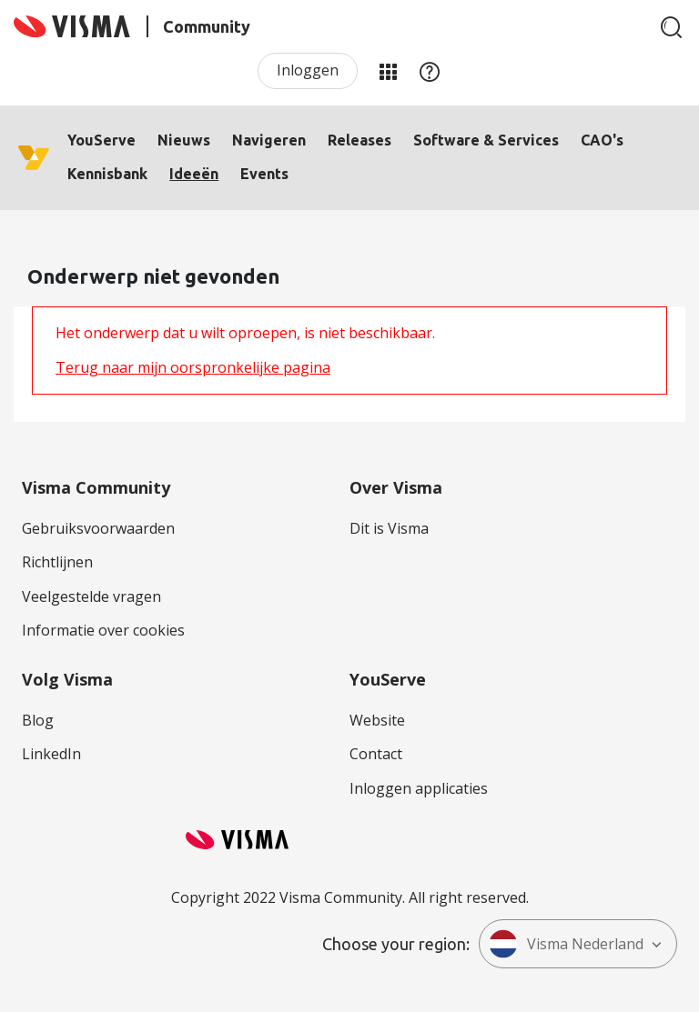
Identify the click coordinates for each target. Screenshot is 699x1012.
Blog (38, 720)
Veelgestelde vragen (91, 596)
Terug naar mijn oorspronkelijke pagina (193, 367)
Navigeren (269, 140)
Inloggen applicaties (419, 788)
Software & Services (486, 140)
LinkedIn (51, 754)
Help (430, 71)
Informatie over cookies (103, 630)
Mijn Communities (388, 71)
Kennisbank (107, 173)
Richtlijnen (57, 562)
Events (264, 173)
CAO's (602, 140)
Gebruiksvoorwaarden (98, 528)
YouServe (101, 140)
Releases (359, 140)
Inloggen (308, 70)
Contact (376, 754)
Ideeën (193, 173)
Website (377, 720)
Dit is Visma (389, 528)
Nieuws (183, 140)
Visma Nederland (566, 943)
